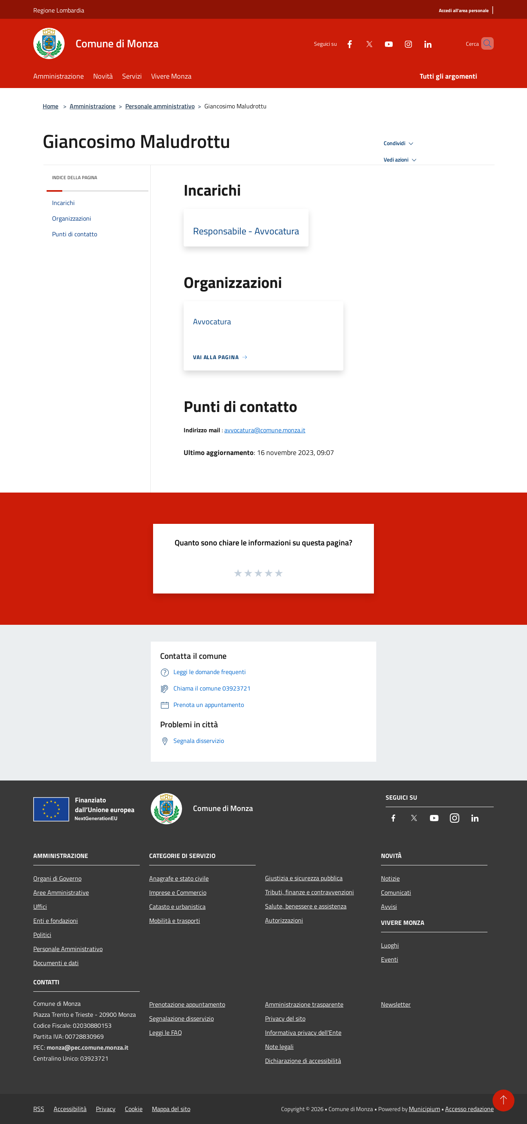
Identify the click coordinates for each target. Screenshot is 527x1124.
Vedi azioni (401, 160)
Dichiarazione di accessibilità (303, 1060)
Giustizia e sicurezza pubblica (304, 878)
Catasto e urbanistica (177, 906)
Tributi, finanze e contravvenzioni (309, 892)
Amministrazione (93, 106)
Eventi (389, 959)
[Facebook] (336, 43)
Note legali (279, 1046)
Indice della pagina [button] (74, 177)
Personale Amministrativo (68, 948)
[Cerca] (484, 43)
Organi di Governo (57, 878)
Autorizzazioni (284, 920)
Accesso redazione (469, 1108)
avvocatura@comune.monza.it (264, 430)
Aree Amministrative (61, 892)
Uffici (40, 906)
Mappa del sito (171, 1108)
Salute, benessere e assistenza (306, 906)
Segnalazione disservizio (181, 1018)
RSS (38, 1108)
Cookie (134, 1108)
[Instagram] (395, 43)
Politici (42, 934)
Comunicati (396, 892)
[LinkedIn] (414, 43)
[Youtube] (375, 43)
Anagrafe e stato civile (179, 878)
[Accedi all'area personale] (464, 10)
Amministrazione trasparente (304, 1004)
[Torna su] (503, 1100)
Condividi (400, 143)
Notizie (390, 878)
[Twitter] (356, 43)
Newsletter (396, 1004)
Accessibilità (70, 1108)
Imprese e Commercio (177, 892)
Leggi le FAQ (165, 1032)
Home (50, 106)
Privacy (106, 1108)
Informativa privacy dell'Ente (303, 1032)
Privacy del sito (285, 1018)
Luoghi (390, 945)
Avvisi (389, 906)
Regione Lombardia (58, 10)
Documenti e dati (56, 963)
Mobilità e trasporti (174, 920)
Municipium (424, 1108)
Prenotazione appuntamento (187, 1004)
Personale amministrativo (160, 106)
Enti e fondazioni (55, 920)
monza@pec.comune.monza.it (87, 1047)
